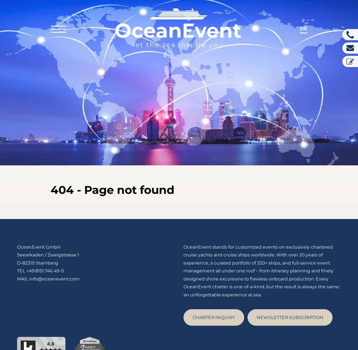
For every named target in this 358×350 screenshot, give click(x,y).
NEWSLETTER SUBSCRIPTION (290, 289)
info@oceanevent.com (54, 251)
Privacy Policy (275, 340)
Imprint (247, 340)
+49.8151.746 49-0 (45, 243)
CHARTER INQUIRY (214, 289)
